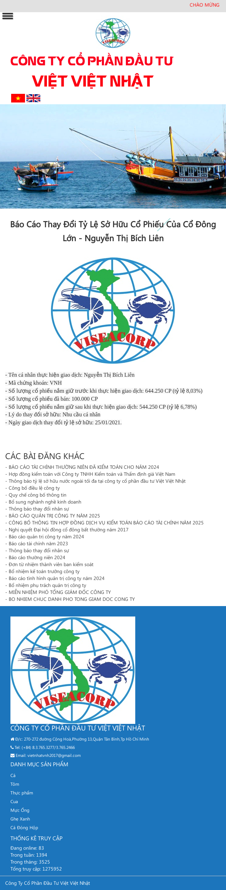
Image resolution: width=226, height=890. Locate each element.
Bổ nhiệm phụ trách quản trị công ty (47, 585)
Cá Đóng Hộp (24, 827)
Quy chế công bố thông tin (37, 494)
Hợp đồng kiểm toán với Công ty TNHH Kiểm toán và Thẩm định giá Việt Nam (92, 474)
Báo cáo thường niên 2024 (37, 557)
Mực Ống (20, 810)
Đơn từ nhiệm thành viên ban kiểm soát (51, 564)
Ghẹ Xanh (20, 819)
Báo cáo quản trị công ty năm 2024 (46, 536)
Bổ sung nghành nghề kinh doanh (45, 501)
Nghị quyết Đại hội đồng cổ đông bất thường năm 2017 (69, 529)
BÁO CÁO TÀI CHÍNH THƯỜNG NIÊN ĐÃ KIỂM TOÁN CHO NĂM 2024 (84, 467)
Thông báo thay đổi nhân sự (39, 508)
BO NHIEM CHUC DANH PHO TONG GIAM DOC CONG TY (72, 599)
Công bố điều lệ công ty (34, 487)
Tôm (14, 784)
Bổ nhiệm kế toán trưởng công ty (44, 571)
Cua (14, 801)
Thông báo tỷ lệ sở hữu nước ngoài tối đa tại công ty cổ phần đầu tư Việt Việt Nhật (97, 480)
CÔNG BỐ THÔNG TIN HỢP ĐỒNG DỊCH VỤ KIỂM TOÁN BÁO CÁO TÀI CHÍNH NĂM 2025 (106, 522)
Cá (13, 775)
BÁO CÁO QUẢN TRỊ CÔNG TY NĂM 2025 (54, 515)
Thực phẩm (21, 792)
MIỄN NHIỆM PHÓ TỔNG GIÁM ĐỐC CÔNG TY (60, 592)
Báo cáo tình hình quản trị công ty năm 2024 (57, 578)
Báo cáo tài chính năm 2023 (38, 543)
